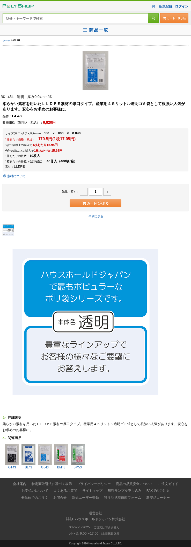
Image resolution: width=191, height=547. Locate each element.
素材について (14, 176)
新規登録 (165, 6)
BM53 (77, 456)
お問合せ (60, 498)
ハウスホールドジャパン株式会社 (100, 519)
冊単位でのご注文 (34, 498)
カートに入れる (95, 203)
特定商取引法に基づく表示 (52, 484)
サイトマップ (92, 491)
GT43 (12, 456)
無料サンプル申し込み (124, 491)
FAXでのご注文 (158, 491)
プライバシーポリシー (94, 484)
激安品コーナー (158, 498)
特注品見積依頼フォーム (122, 498)
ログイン (181, 6)
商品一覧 (95, 30)
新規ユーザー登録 (85, 498)
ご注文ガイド (168, 484)
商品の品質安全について (134, 484)
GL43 (45, 456)
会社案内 (19, 484)
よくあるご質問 (65, 491)
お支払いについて (34, 491)
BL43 (28, 456)
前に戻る (95, 216)
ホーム (6, 40)
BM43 (61, 456)
